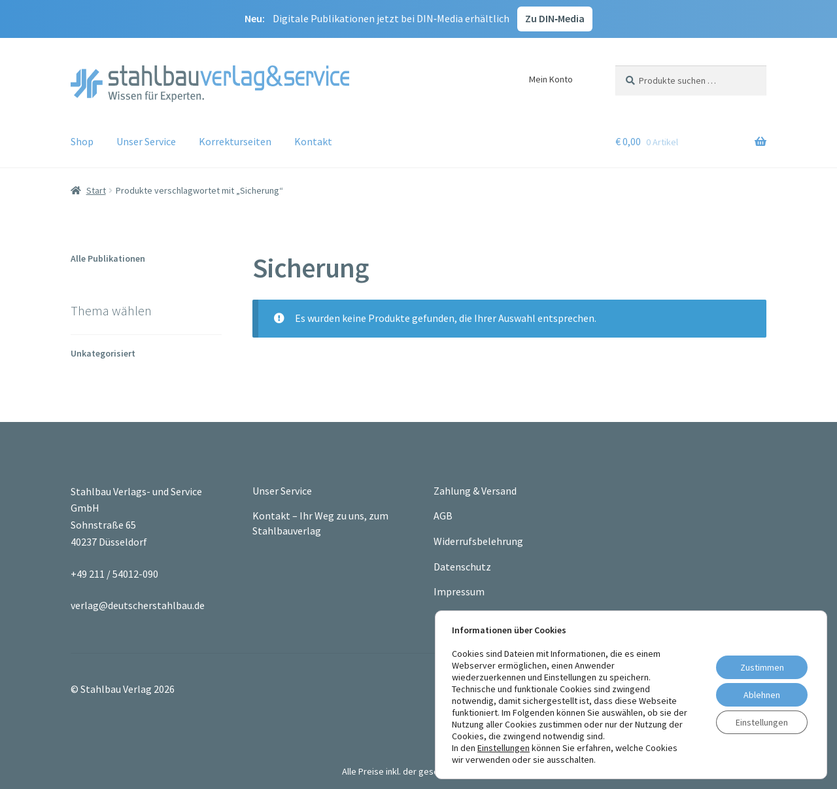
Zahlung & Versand (475, 490)
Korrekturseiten (235, 141)
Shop (82, 141)
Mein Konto (551, 79)
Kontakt (313, 141)
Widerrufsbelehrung (478, 541)
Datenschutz (462, 566)
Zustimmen (762, 667)
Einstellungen (503, 748)
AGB (443, 515)
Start (96, 190)
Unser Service (146, 141)
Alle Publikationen (108, 258)
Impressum (459, 591)
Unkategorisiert (103, 353)
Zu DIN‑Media (555, 18)
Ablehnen (761, 695)
